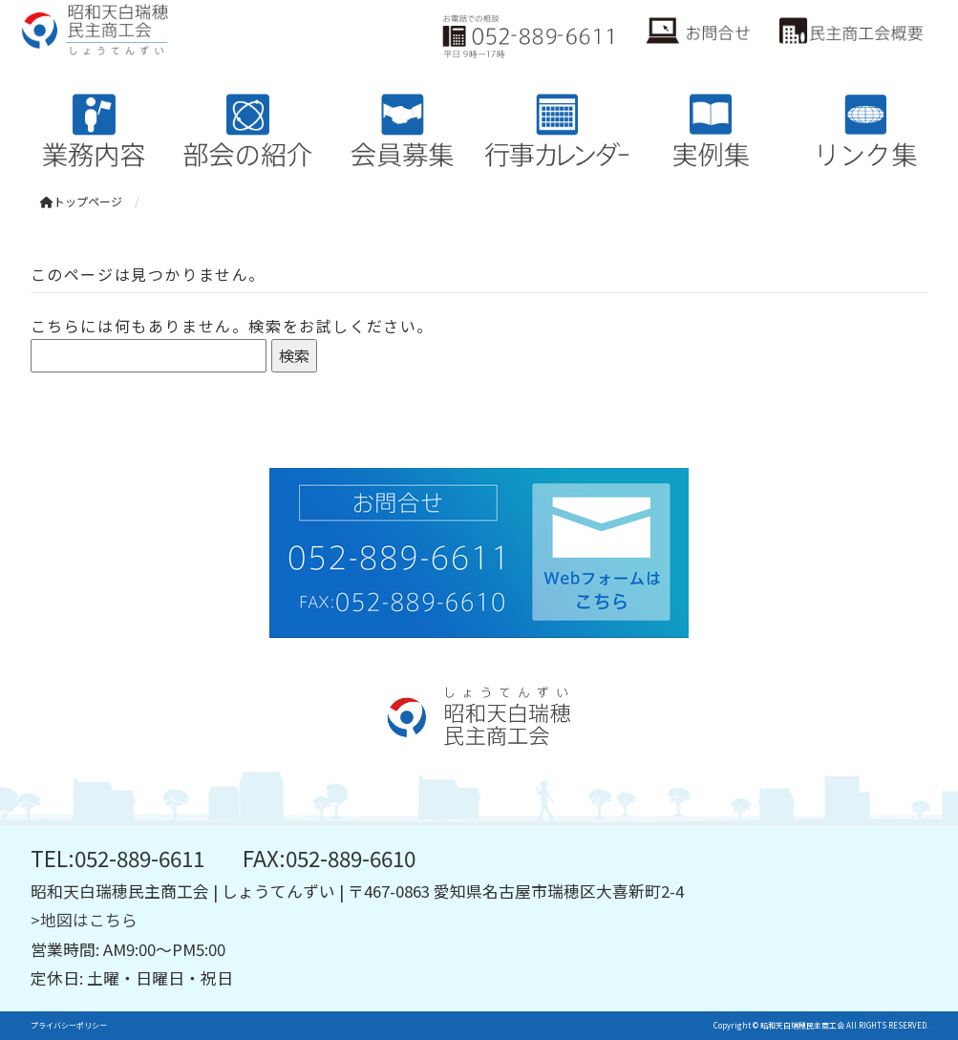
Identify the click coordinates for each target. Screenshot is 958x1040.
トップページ (81, 201)
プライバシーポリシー (69, 1025)
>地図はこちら (84, 919)
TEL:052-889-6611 (117, 857)
